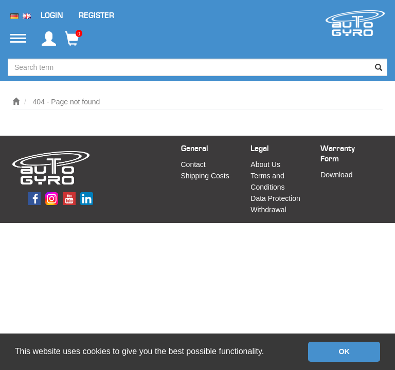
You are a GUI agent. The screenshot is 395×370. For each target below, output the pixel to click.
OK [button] (344, 351)
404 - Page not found (66, 102)
